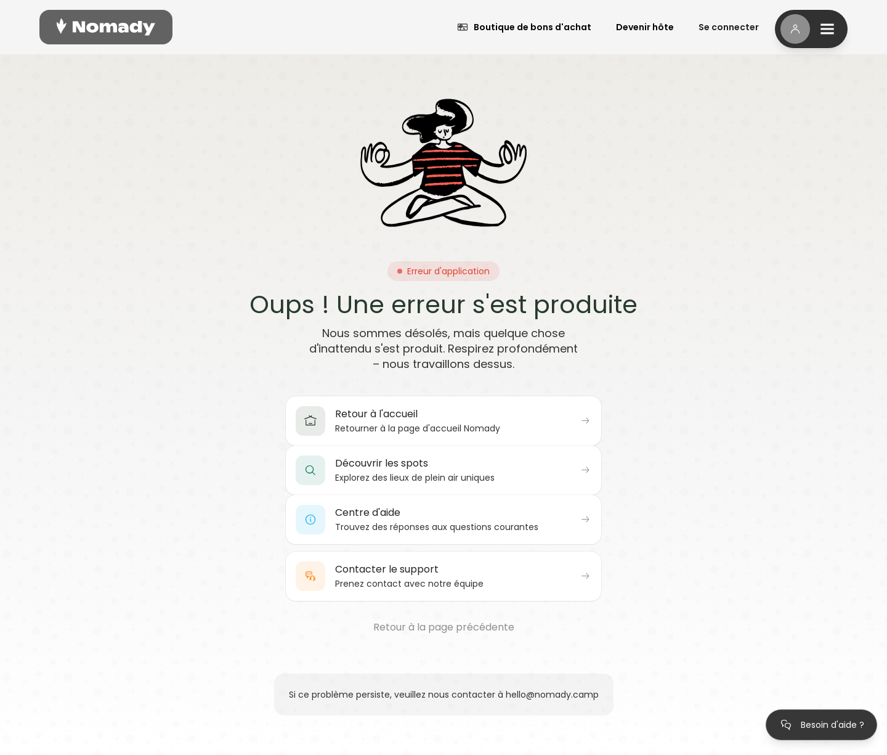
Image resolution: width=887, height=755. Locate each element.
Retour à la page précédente (443, 627)
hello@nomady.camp (552, 694)
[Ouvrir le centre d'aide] (821, 724)
